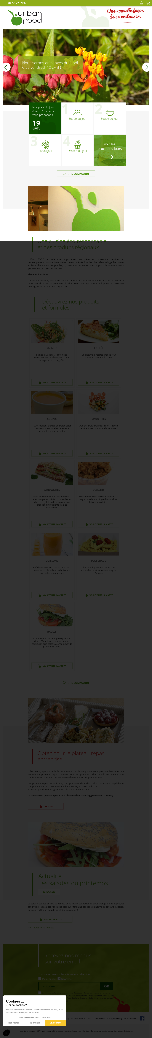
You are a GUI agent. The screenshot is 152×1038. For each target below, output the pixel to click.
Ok (106, 986)
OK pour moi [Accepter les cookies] (56, 1023)
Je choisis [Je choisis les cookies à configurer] (35, 1023)
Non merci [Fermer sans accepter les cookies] (13, 1023)
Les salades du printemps (73, 883)
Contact (86, 1031)
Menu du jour (49, 978)
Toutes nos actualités (43, 927)
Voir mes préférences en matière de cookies (61, 1031)
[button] (6, 67)
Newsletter (66, 978)
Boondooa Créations (123, 1031)
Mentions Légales (27, 1031)
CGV (38, 1031)
